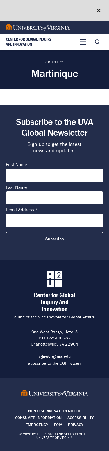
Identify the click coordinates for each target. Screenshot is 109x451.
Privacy (75, 424)
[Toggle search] (97, 42)
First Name (16, 164)
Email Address (21, 209)
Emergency (37, 424)
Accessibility (80, 417)
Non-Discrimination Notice (54, 411)
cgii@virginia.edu (55, 356)
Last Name (16, 187)
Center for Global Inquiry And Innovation (28, 42)
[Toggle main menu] (83, 42)
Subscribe (37, 363)
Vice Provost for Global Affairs (66, 317)
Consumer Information (38, 417)
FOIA (58, 424)
